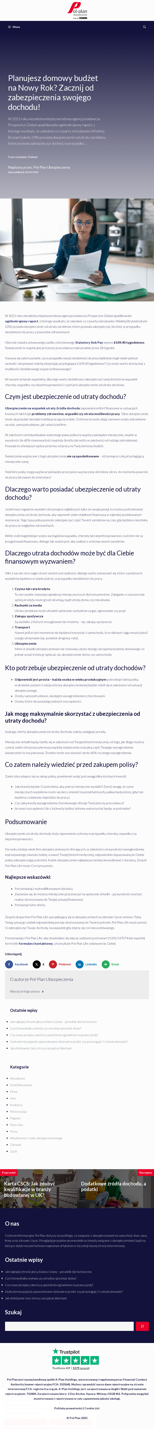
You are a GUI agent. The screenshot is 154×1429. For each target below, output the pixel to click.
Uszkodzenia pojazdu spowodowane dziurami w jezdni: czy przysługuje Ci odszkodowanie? (69, 1041)
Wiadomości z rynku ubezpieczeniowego (36, 1138)
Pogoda (15, 1118)
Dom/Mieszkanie (21, 1085)
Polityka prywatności (68, 1408)
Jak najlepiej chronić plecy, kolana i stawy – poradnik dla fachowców (53, 1021)
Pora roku (16, 1125)
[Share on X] (39, 964)
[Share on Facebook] (17, 964)
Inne (13, 1098)
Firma (13, 1091)
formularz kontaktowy (36, 943)
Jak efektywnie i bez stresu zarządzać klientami (41, 1048)
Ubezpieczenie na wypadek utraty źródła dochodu (43, 408)
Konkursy (16, 1105)
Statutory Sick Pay (89, 342)
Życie (13, 1151)
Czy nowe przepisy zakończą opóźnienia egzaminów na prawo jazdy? (54, 1035)
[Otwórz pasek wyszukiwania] (144, 27)
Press (14, 1131)
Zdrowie (15, 1144)
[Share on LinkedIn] (87, 964)
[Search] (142, 1326)
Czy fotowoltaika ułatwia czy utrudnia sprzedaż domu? (45, 1028)
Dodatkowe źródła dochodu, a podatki (113, 1186)
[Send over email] (111, 964)
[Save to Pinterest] (61, 964)
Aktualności (17, 1078)
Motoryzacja (18, 1111)
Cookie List (92, 1408)
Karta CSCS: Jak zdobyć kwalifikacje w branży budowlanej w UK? (29, 1189)
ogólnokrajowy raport (21, 321)
